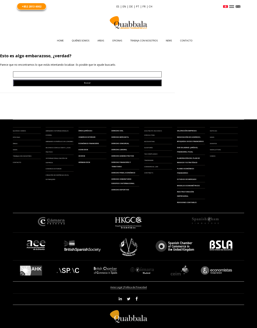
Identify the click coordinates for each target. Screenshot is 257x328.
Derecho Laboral (119, 150)
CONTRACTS (148, 173)
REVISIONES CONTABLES (187, 202)
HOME (60, 40)
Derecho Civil (117, 131)
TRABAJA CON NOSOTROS (144, 40)
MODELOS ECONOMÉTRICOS (188, 186)
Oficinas (16, 137)
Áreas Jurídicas (85, 131)
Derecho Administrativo (122, 156)
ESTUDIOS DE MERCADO (186, 179)
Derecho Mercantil (120, 137)
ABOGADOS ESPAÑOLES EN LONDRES (59, 141)
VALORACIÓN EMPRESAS (187, 131)
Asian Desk (83, 150)
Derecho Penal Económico (123, 173)
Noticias (213, 131)
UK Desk (81, 156)
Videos (212, 156)
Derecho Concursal (120, 143)
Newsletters (215, 150)
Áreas (15, 143)
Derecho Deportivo (120, 190)
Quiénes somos (80, 40)
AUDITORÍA (148, 147)
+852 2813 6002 (31, 6)
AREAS (100, 40)
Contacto (17, 162)
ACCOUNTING (149, 141)
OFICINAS (117, 40)
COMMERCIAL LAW (151, 166)
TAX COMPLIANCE (150, 154)
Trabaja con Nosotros (22, 156)
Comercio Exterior (86, 137)
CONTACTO (186, 40)
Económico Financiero (88, 143)
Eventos (213, 143)
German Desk (84, 162)
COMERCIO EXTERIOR (53, 169)
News (169, 40)
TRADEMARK (148, 160)
